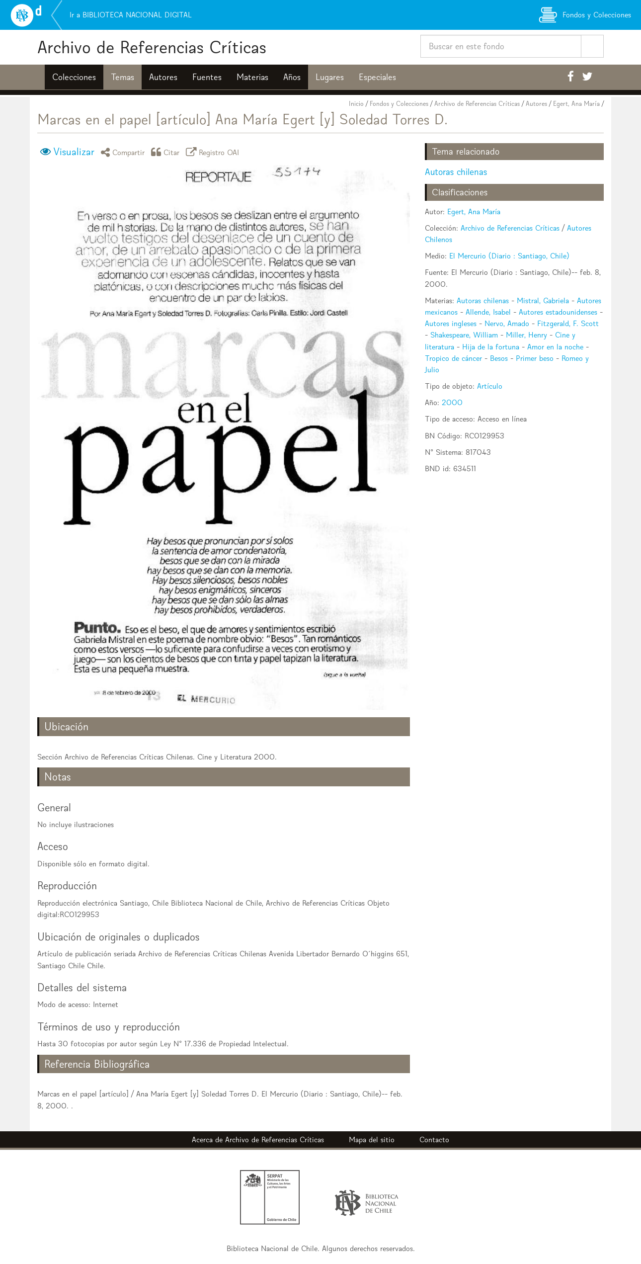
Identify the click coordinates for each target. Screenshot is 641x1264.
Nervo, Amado (506, 323)
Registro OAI (214, 152)
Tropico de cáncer (453, 358)
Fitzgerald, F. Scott (568, 323)
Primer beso (535, 358)
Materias (252, 77)
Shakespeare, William (464, 334)
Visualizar (73, 151)
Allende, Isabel (488, 312)
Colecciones (74, 77)
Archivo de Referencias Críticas (151, 47)
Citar (167, 152)
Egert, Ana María (576, 103)
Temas (122, 77)
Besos (499, 358)
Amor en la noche (555, 346)
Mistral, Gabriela (543, 300)
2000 (452, 402)
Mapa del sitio (372, 1139)
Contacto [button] (434, 1139)
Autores (163, 77)
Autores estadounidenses (558, 312)
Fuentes (207, 77)
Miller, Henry (526, 334)
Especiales (377, 77)
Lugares (330, 77)
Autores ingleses (451, 323)
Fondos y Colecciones (399, 103)
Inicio (356, 103)
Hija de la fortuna (490, 346)
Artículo (489, 386)
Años (292, 77)
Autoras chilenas (456, 171)
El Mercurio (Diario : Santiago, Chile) (509, 255)
